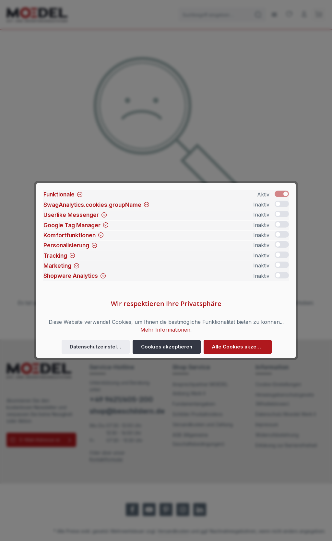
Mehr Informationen (165, 330)
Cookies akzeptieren (167, 347)
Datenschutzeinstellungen (100, 347)
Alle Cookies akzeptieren (240, 347)
